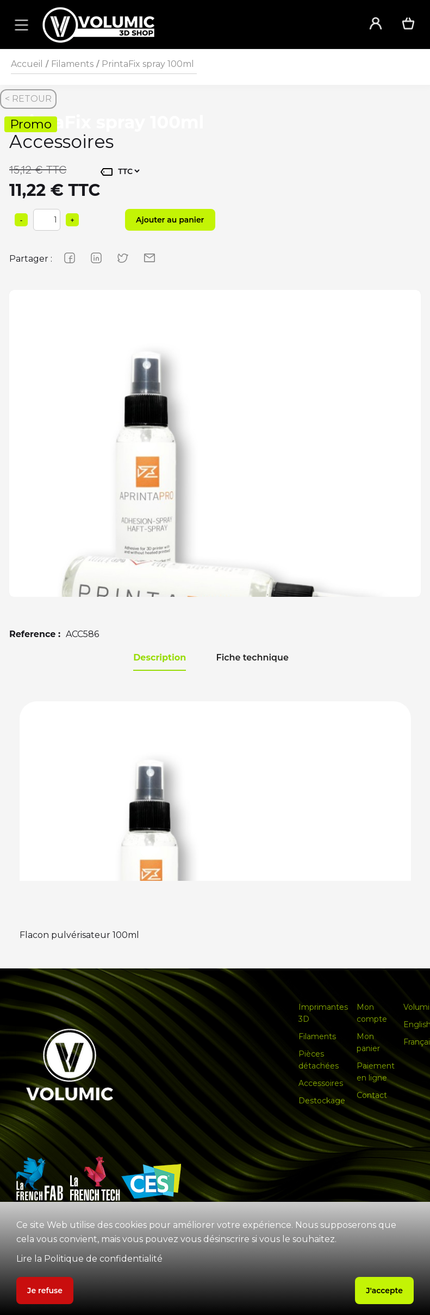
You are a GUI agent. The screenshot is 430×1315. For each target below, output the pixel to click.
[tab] (159, 658)
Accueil (27, 64)
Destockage (321, 1101)
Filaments (72, 64)
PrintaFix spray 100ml (148, 64)
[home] (191, 25)
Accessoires (320, 1083)
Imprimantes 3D (323, 1013)
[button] (19, 24)
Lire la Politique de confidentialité (89, 1259)
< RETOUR (28, 99)
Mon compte (372, 1013)
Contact (372, 1095)
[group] (215, 496)
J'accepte (384, 1290)
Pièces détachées (318, 1060)
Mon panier (368, 1042)
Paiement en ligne (376, 1072)
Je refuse (45, 1290)
